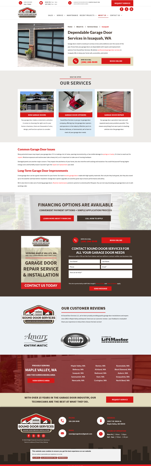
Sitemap (46, 442)
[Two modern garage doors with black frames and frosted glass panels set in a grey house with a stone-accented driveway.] (41, 45)
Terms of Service (112, 283)
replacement (63, 165)
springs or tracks (108, 154)
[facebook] (121, 9)
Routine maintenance (60, 183)
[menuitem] (51, 15)
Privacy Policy (100, 283)
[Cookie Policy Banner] (75, 455)
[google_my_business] (131, 9)
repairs (20, 157)
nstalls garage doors (71, 175)
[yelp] (126, 9)
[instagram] (43, 436)
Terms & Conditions (29, 442)
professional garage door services (109, 50)
